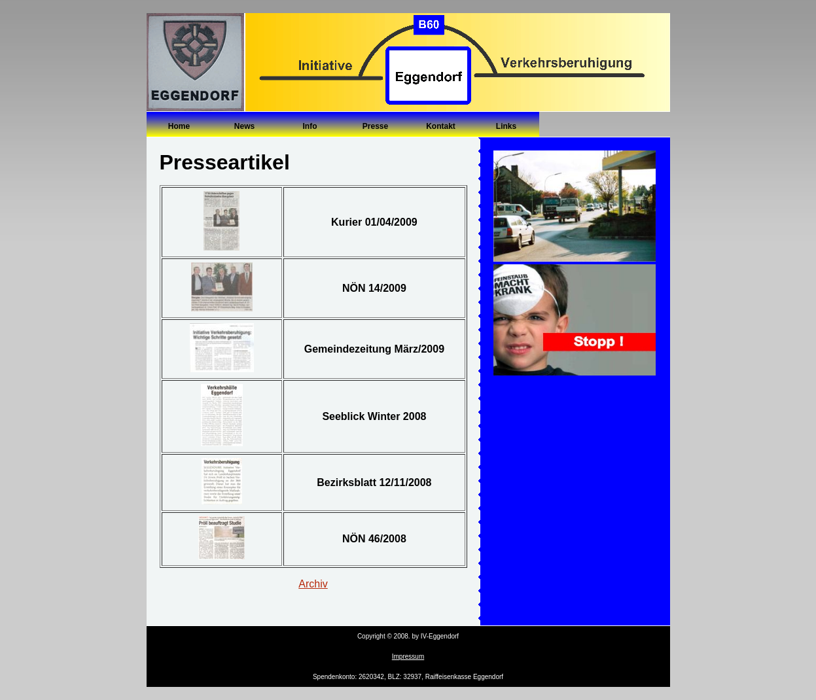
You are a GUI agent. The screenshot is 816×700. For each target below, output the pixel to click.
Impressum (408, 656)
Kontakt (440, 126)
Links (506, 126)
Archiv (312, 583)
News (244, 126)
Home (179, 126)
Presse (375, 126)
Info (310, 126)
